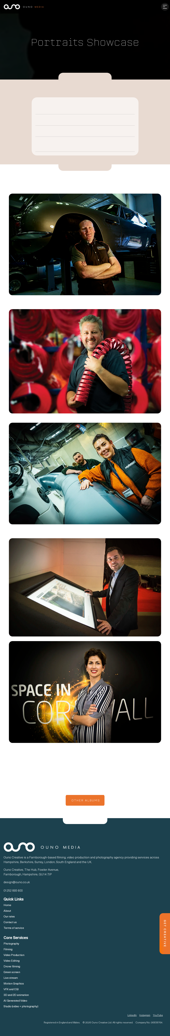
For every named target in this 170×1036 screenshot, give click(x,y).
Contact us (10, 922)
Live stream (11, 978)
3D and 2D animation (16, 995)
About (8, 911)
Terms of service (14, 928)
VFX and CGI (11, 989)
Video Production (14, 955)
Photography (11, 943)
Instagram (144, 1015)
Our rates (9, 916)
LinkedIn (132, 1015)
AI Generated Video (15, 1000)
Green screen (12, 972)
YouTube (158, 1015)
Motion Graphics (14, 983)
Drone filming (12, 966)
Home (7, 905)
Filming (8, 949)
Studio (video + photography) (21, 1006)
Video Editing (12, 961)
